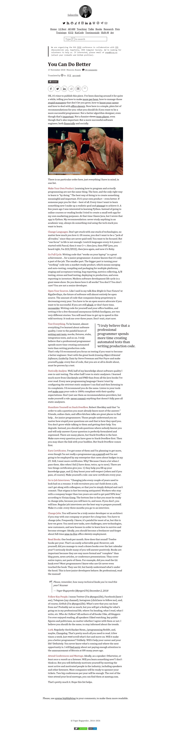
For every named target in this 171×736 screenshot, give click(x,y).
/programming (94, 629)
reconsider (54, 308)
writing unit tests (57, 334)
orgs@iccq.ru (111, 53)
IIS (116, 47)
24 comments (91, 69)
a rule (60, 361)
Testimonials (92, 32)
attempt (100, 205)
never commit (78, 398)
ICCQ (70, 32)
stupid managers (57, 102)
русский (76, 75)
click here (97, 600)
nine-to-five (71, 533)
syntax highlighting (65, 698)
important (68, 116)
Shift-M (105, 32)
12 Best (62, 29)
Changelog (61, 633)
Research (108, 29)
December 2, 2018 (99, 590)
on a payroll (98, 454)
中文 (69, 75)
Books (98, 29)
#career (64, 585)
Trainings (61, 32)
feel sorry (75, 647)
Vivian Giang (68, 497)
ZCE (67, 249)
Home (53, 29)
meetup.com (111, 676)
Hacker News (78, 629)
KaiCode (79, 32)
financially (69, 123)
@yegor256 (96, 596)
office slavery (78, 106)
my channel (71, 600)
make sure (58, 391)
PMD (85, 377)
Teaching (82, 29)
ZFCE (73, 249)
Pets (117, 29)
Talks (91, 29)
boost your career (109, 102)
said (109, 407)
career (53, 81)
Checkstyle (72, 377)
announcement (60, 650)
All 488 (71, 29)
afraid (90, 304)
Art (112, 32)
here (118, 596)
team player (102, 116)
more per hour (90, 99)
